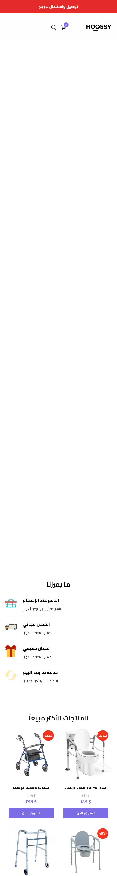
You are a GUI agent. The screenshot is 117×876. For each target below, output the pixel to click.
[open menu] (9, 26)
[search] (53, 27)
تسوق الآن (31, 813)
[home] (99, 27)
